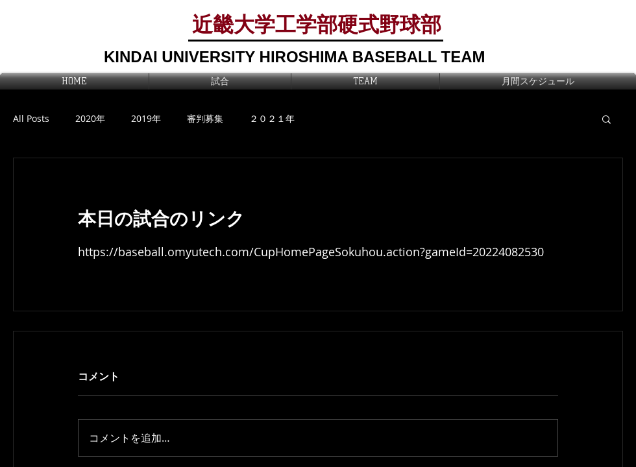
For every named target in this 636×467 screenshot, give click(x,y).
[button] (606, 119)
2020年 (90, 118)
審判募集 (205, 118)
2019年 (146, 118)
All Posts (31, 118)
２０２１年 (272, 118)
